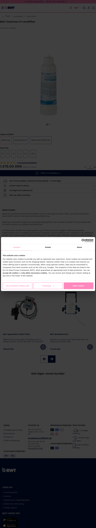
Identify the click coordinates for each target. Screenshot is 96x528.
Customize (48, 286)
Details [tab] (48, 247)
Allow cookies (78, 286)
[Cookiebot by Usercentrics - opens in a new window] (83, 240)
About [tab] (79, 247)
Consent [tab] (16, 247)
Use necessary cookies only (17, 286)
